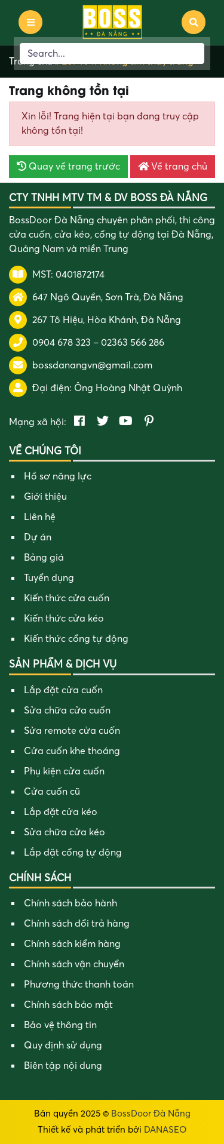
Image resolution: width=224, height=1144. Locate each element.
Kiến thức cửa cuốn (66, 598)
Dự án (37, 537)
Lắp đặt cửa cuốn (63, 690)
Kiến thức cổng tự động (76, 638)
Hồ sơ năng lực (57, 476)
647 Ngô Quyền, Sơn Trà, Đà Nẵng (107, 297)
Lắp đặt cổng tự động (73, 852)
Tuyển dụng (49, 578)
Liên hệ (40, 517)
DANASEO (165, 1129)
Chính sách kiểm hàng (72, 944)
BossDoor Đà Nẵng (151, 1113)
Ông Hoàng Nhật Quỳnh (128, 388)
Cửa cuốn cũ (52, 791)
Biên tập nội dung (63, 1065)
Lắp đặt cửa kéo (60, 812)
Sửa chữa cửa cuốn (67, 710)
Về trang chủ (172, 166)
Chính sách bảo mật (68, 1005)
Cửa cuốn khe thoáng (72, 751)
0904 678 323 (61, 342)
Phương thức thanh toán (79, 984)
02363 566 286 (132, 342)
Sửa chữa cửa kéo (64, 832)
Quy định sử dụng (63, 1045)
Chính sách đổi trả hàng (77, 923)
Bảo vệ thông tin (60, 1025)
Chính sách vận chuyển (74, 964)
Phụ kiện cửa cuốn (64, 771)
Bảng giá (44, 557)
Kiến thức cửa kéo (64, 618)
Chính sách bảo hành (70, 903)
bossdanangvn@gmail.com (92, 365)
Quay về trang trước (68, 166)
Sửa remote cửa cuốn (72, 730)
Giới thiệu (45, 496)
